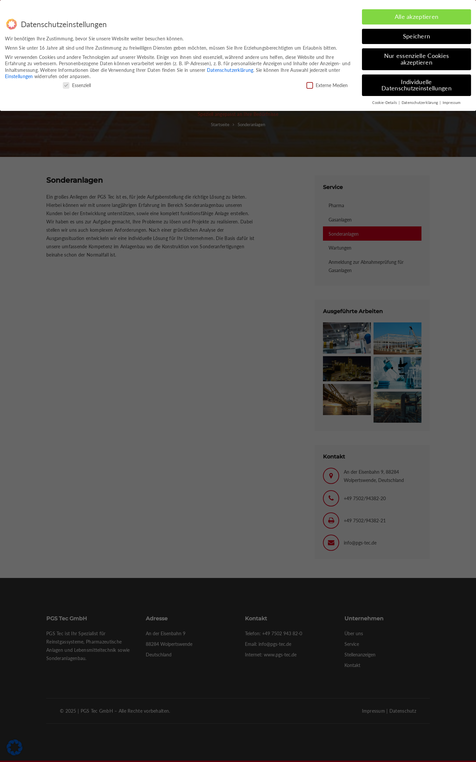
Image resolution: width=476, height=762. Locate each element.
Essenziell (77, 85)
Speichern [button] (416, 36)
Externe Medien (327, 85)
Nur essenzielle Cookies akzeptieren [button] (416, 59)
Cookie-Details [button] (385, 103)
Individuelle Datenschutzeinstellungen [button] (416, 85)
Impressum (452, 103)
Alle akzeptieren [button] (416, 16)
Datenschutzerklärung (230, 70)
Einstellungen (19, 76)
